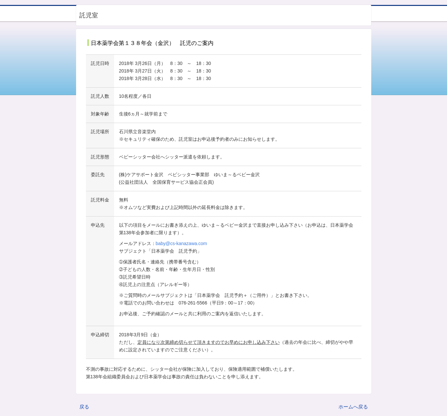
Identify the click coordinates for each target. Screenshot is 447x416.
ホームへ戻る (353, 406)
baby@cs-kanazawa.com (181, 243)
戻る (84, 406)
